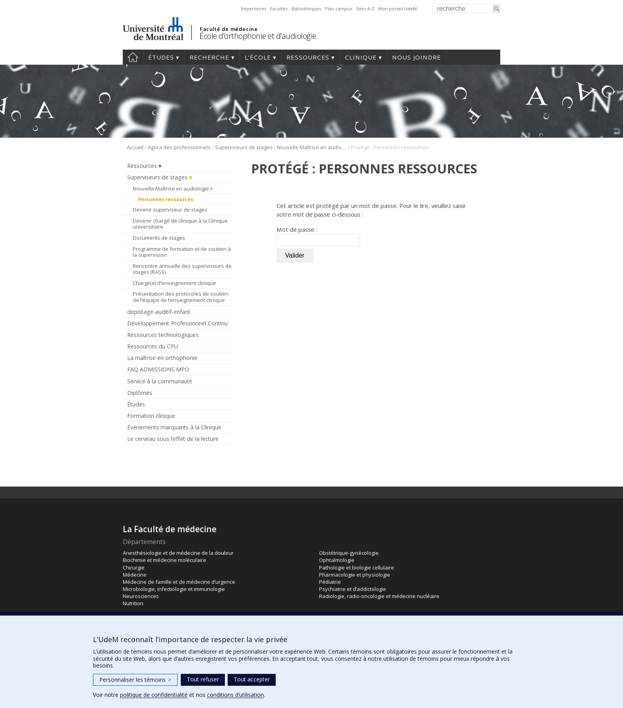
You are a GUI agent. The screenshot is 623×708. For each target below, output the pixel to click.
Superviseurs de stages (244, 147)
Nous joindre (416, 57)
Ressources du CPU (152, 346)
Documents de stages (159, 237)
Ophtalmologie (336, 560)
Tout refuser (203, 679)
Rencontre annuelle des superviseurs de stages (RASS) (182, 269)
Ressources (307, 57)
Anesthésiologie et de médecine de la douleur (178, 552)
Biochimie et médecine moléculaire (164, 560)
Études (161, 57)
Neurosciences (141, 596)
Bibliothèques (306, 9)
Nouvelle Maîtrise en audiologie (311, 147)
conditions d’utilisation (235, 694)
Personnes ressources (165, 199)
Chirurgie (134, 567)
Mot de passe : (318, 235)
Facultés (279, 9)
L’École (258, 57)
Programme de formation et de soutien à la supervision (182, 252)
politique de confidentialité (154, 694)
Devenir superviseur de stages (170, 209)
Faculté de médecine (228, 29)
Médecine (135, 574)
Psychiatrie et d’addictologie (352, 589)
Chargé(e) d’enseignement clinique (174, 283)
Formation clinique (151, 415)
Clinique (361, 57)
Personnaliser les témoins (135, 679)
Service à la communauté (159, 381)
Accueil (133, 57)
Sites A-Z (365, 9)
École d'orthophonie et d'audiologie (257, 36)
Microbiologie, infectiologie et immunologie (174, 589)
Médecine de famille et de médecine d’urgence (179, 581)
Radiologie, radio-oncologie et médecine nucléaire (379, 596)
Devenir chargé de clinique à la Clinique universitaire (180, 224)
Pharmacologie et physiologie (354, 574)
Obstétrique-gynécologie (349, 552)
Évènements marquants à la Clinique (174, 427)
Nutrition (133, 603)
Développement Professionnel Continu (177, 323)
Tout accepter (252, 679)
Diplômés (139, 392)
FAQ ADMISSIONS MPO (158, 369)
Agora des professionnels (179, 147)
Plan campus (338, 9)
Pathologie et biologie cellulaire (356, 567)
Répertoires (253, 9)
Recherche (209, 57)
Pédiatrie (330, 581)
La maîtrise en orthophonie (162, 358)
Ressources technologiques (163, 335)
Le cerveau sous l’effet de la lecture (173, 438)
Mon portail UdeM (397, 9)
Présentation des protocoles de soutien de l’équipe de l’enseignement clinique (180, 297)
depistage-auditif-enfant (158, 312)
